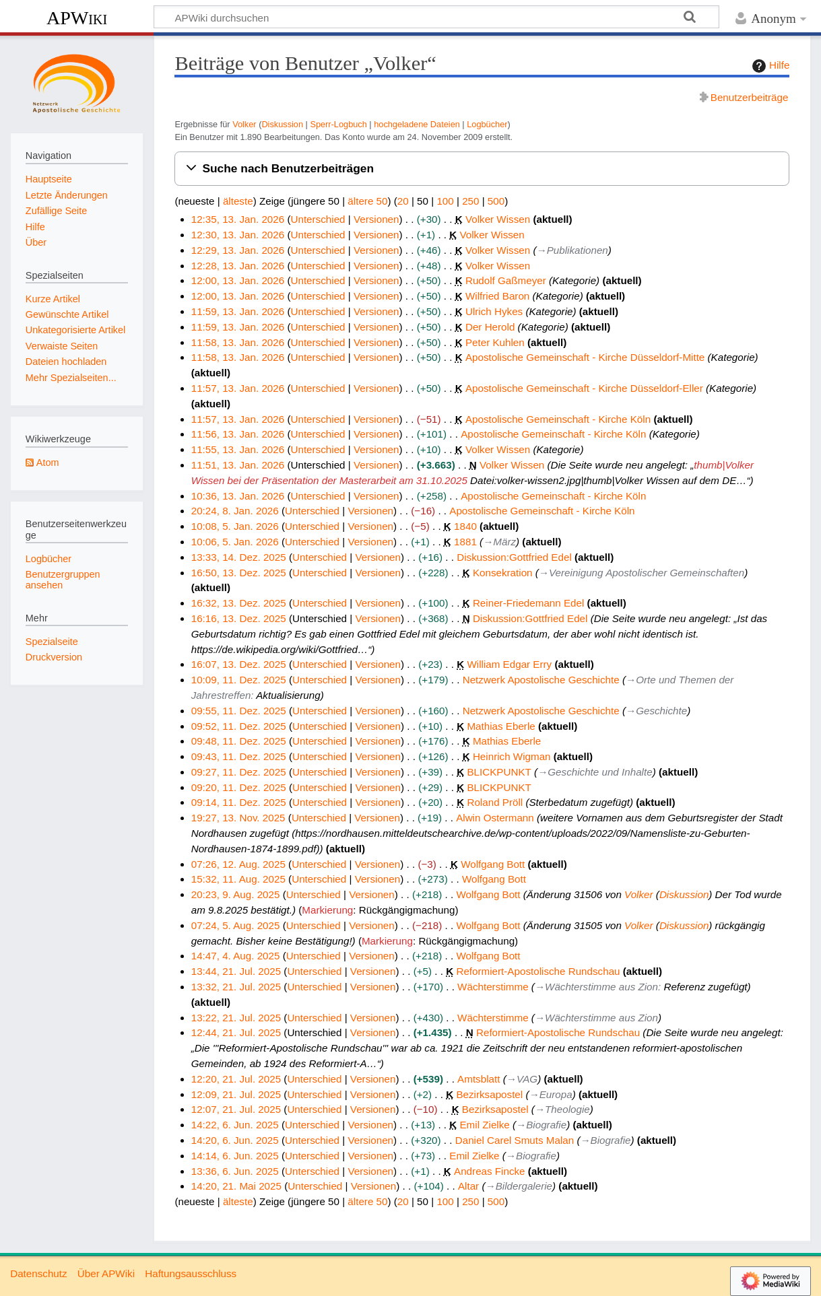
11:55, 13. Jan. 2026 (238, 449)
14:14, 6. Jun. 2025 (235, 1155)
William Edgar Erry (509, 664)
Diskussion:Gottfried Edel (514, 557)
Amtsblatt (478, 1079)
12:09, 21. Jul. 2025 (236, 1094)
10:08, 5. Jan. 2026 (235, 526)
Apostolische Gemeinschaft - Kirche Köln (558, 419)
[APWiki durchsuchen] (436, 17)
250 (470, 201)
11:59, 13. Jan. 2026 (238, 311)
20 (403, 201)
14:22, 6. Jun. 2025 (235, 1124)
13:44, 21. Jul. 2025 (236, 971)
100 (444, 201)
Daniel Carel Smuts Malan (514, 1140)
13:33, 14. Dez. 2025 (238, 557)
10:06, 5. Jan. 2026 (235, 541)
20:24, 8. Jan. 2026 (235, 510)
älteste (238, 201)
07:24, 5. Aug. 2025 (235, 925)
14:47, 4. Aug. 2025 (235, 955)
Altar (468, 1186)
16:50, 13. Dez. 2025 (238, 572)
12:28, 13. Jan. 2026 (238, 265)
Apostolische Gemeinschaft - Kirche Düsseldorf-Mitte (584, 357)
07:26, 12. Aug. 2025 (238, 864)
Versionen (376, 219)
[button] (482, 168)
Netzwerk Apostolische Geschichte (541, 679)
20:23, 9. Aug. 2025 (235, 894)
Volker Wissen (497, 219)
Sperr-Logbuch (338, 124)
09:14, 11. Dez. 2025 (238, 802)
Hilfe (769, 66)
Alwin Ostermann (495, 817)
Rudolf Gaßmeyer (505, 280)
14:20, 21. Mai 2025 (236, 1186)
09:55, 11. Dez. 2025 (238, 710)
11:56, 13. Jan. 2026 (238, 434)
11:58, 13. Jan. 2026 (238, 342)
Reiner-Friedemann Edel (528, 603)
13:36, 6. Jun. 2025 (235, 1171)
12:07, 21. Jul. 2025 (236, 1109)
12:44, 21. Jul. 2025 (236, 1032)
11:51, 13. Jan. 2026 (238, 465)
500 (496, 201)
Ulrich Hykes (494, 311)
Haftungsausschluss (190, 1273)
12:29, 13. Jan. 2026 (238, 250)
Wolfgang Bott (493, 864)
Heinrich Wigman (512, 756)
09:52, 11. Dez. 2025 (238, 726)
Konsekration (503, 572)
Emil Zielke (484, 1124)
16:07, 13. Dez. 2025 (238, 664)
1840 (465, 526)
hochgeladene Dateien (417, 124)
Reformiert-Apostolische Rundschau (538, 971)
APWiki (76, 17)
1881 (465, 541)
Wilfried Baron (497, 296)
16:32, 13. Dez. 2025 (238, 603)
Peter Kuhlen (495, 342)
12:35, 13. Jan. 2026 (238, 219)
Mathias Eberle (501, 726)
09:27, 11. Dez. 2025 (238, 772)
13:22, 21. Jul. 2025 (236, 1017)
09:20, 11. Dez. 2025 (238, 787)
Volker (244, 124)
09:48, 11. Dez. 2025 (238, 741)
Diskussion (282, 124)
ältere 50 (367, 201)
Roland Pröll (495, 802)
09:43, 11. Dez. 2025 (238, 756)
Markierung (327, 910)
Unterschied (317, 219)
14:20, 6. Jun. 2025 (235, 1140)
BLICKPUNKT (499, 772)
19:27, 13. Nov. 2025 (238, 817)
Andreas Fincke (489, 1171)
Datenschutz (38, 1273)
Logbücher (487, 124)
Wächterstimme (492, 986)
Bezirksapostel (489, 1094)
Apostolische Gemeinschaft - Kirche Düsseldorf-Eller (584, 388)
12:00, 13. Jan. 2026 (238, 280)
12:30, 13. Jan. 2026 (238, 234)
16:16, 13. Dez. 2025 (238, 618)
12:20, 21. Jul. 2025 (236, 1079)
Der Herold (490, 327)
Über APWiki (106, 1273)
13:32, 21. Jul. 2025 (236, 986)
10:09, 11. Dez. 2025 (238, 679)
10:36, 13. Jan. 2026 (238, 496)
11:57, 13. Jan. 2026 (238, 388)
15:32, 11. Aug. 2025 (238, 879)
